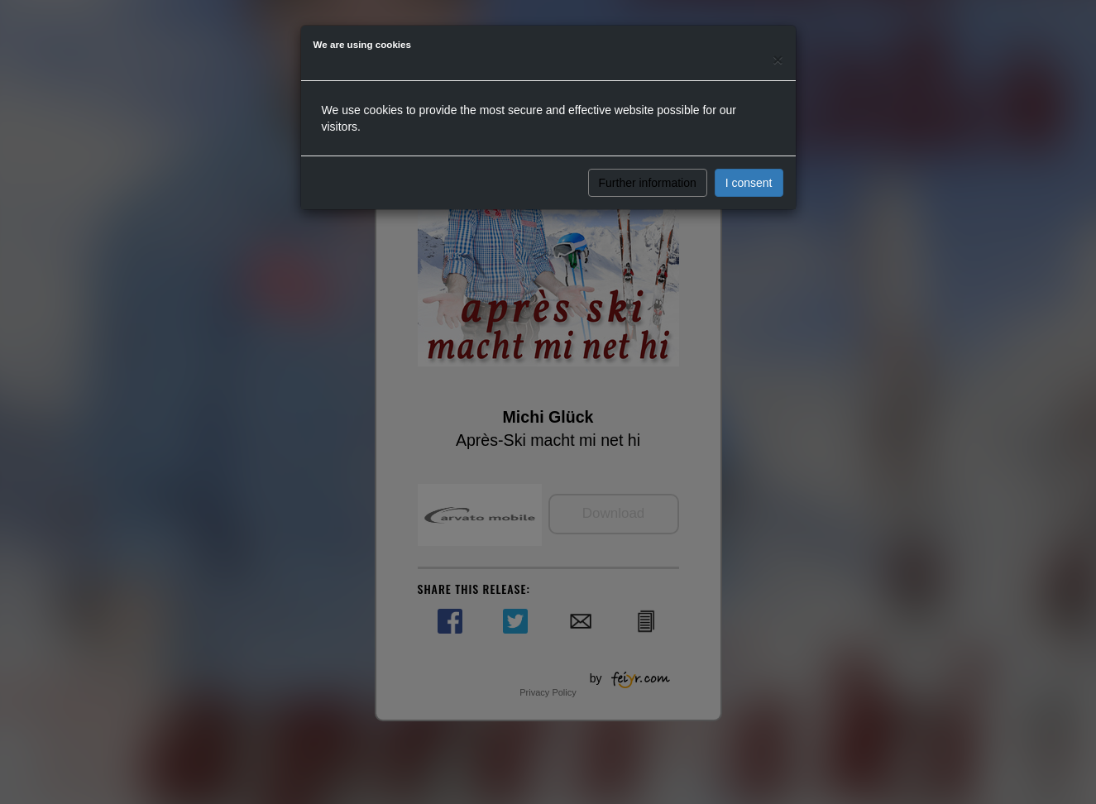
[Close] (778, 59)
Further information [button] (647, 182)
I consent (749, 182)
